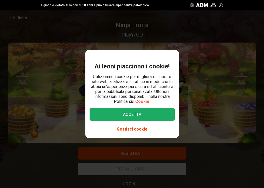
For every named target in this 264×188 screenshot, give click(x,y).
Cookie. (142, 101)
